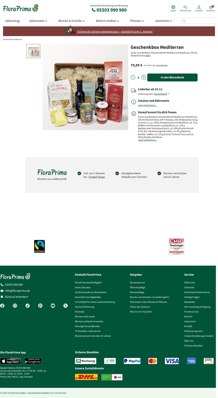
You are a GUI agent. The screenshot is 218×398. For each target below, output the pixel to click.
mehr (148, 55)
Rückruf (188, 316)
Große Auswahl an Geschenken (91, 292)
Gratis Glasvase (82, 287)
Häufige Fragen (192, 297)
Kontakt (188, 326)
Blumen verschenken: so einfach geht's (149, 297)
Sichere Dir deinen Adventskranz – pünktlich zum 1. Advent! (114, 32)
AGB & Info (189, 282)
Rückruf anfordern (16, 297)
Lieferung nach (146, 94)
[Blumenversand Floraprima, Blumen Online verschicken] (20, 11)
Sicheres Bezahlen (193, 345)
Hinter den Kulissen (140, 306)
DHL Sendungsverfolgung (197, 306)
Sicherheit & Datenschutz (197, 292)
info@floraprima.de (17, 291)
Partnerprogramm (193, 331)
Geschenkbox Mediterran (12, 39)
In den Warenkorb (172, 77)
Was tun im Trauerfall (141, 311)
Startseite (189, 287)
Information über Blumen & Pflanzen (148, 302)
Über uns (188, 340)
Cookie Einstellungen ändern (199, 336)
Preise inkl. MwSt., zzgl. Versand (16, 376)
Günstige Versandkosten (87, 326)
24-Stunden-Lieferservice (88, 331)
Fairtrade (79, 311)
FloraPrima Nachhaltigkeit (88, 282)
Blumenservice (137, 282)
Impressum (190, 321)
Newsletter (189, 302)
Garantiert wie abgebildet (88, 297)
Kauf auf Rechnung (84, 306)
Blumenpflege (137, 292)
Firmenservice (191, 311)
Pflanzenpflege (137, 287)
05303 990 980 (109, 10)
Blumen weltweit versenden (89, 321)
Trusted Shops (96, 177)
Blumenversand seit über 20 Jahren (93, 336)
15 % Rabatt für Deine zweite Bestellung (95, 302)
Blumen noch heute (85, 316)
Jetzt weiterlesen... (147, 105)
